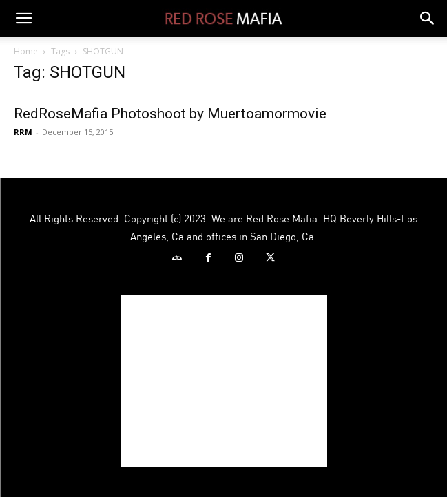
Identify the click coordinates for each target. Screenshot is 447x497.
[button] (23, 18)
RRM (23, 132)
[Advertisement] (224, 381)
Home (26, 51)
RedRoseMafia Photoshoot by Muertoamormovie (170, 113)
